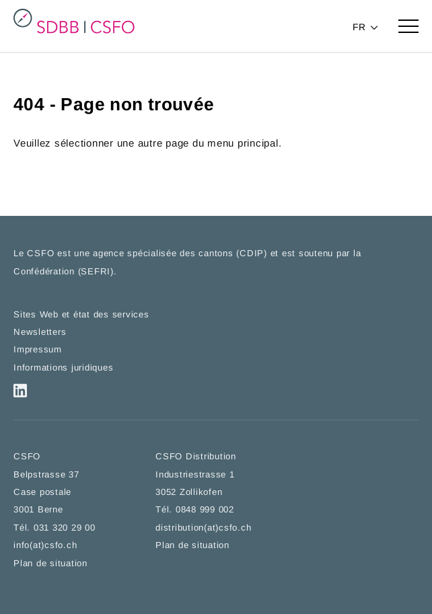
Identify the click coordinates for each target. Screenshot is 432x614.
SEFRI (95, 273)
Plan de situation (50, 565)
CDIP (252, 255)
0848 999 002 (205, 511)
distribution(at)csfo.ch (203, 529)
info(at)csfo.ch (45, 546)
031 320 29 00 (65, 529)
